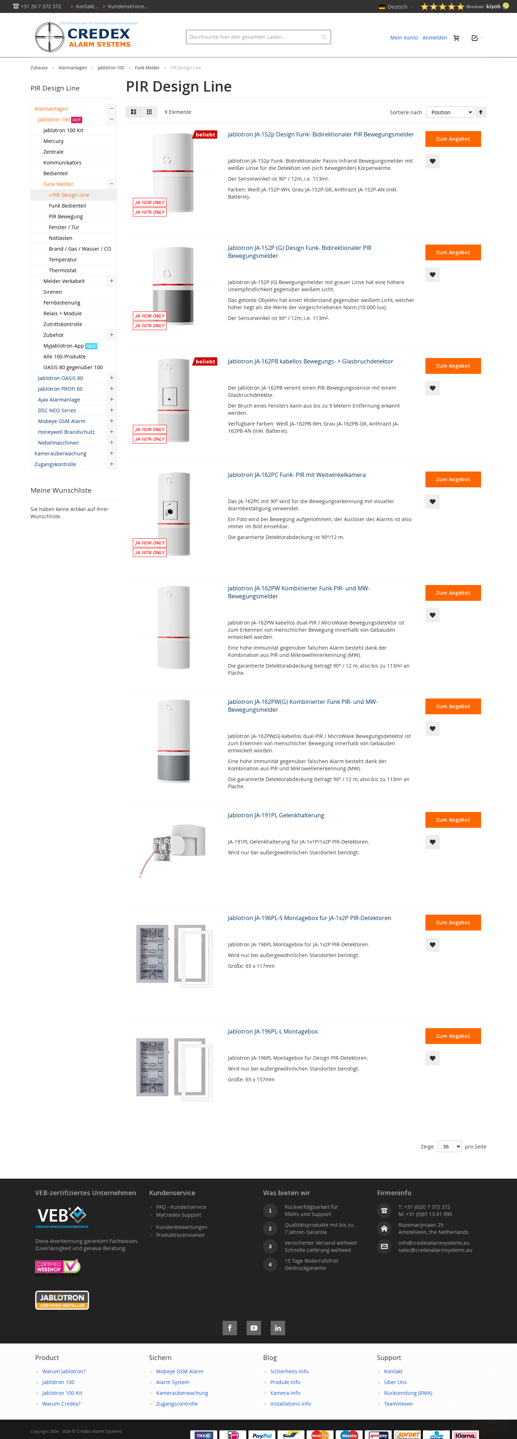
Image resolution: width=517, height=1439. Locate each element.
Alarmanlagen (73, 84)
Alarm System (172, 1398)
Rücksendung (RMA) (408, 1409)
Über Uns (395, 1398)
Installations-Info (290, 1419)
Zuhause (40, 84)
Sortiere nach (406, 128)
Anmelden (435, 37)
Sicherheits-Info (289, 1387)
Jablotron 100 (111, 84)
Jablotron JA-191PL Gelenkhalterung (276, 831)
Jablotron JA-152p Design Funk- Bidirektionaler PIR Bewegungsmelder (321, 150)
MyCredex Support (178, 1230)
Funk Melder (148, 84)
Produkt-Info (285, 1398)
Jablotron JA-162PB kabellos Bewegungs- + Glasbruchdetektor (310, 377)
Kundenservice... (124, 6)
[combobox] (258, 37)
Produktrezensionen (180, 1251)
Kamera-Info (285, 1409)
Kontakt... (83, 6)
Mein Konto (404, 37)
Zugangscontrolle (177, 1419)
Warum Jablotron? (63, 1387)
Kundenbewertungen (182, 1243)
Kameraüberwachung (182, 1409)
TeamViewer (398, 1419)
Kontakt (393, 1387)
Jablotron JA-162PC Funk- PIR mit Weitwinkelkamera (297, 491)
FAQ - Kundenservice (181, 1223)
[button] (432, 177)
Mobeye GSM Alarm (180, 1387)
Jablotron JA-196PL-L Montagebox (273, 1048)
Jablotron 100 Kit (62, 1409)
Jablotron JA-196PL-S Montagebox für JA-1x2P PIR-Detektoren (309, 934)
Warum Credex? (61, 1419)
